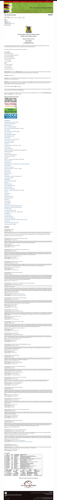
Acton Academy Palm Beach (9, 123)
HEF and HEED (7, 165)
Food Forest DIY (7, 153)
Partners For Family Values (9, 188)
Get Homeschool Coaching (9, 156)
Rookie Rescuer (7, 193)
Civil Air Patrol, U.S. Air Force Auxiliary (11, 139)
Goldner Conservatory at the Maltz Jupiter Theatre (14, 159)
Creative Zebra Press (8, 148)
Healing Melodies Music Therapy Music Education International (16, 163)
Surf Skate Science (8, 208)
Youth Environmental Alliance (10, 224)
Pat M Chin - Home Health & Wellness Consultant (14, 190)
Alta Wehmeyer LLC (8, 125)
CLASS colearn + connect (9, 140)
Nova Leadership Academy (9, 185)
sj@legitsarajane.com (15, 415)
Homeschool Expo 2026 (16, 1)
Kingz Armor (6, 174)
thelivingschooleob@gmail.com (16, 338)
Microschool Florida (8, 184)
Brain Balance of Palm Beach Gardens (12, 131)
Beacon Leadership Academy (10, 126)
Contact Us (10, 1)
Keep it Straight (7, 171)
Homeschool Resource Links (47, 1)
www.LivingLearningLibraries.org (15, 374)
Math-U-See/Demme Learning (10, 180)
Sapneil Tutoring (7, 201)
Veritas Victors (7, 221)
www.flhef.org (12, 246)
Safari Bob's (6, 194)
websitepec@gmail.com (49, 494)
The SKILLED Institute (8, 216)
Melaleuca (6, 182)
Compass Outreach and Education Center (12, 145)
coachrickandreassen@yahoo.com (17, 382)
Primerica (6, 191)
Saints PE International (8, 196)
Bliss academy (7, 129)
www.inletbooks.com (13, 352)
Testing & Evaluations (39, 1)
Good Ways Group (8, 160)
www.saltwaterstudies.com (14, 258)
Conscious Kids (7, 146)
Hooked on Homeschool (9, 167)
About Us (6, 1)
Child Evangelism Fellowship (9, 134)
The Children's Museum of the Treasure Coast (13, 211)
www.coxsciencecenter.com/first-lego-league (17, 441)
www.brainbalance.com (14, 363)
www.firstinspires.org (29, 441)
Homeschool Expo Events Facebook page (15, 90)
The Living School (7, 214)
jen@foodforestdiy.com (14, 304)
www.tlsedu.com (12, 341)
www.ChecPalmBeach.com (14, 269)
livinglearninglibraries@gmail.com (18, 372)
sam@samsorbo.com (14, 404)
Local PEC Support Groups (24, 1)
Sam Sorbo (6, 199)
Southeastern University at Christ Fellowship (12, 207)
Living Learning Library (8, 177)
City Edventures (7, 137)
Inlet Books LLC (7, 170)
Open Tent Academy (8, 187)
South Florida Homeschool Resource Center (13, 205)
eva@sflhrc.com (16, 292)
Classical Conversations (9, 142)
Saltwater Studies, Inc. (8, 197)
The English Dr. (7, 213)
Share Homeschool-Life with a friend (47, 498)
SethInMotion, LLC (8, 204)
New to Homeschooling (32, 1)
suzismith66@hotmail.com (15, 449)
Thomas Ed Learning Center (9, 218)
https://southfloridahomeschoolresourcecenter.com (18, 295)
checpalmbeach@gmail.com (15, 267)
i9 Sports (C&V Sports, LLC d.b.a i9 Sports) (13, 168)
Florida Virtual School (8, 151)
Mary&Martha (7, 179)
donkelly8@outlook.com (14, 280)
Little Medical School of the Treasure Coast (12, 176)
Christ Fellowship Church (9, 136)
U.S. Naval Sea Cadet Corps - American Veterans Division (15, 219)
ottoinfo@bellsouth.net (15, 394)
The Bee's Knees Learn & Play (10, 210)
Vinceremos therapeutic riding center (11, 222)
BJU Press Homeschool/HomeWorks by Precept (13, 128)
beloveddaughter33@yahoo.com (18, 235)
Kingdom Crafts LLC (8, 173)
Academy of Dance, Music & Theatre (11, 122)
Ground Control (7, 162)
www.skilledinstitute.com (14, 417)
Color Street (6, 143)
